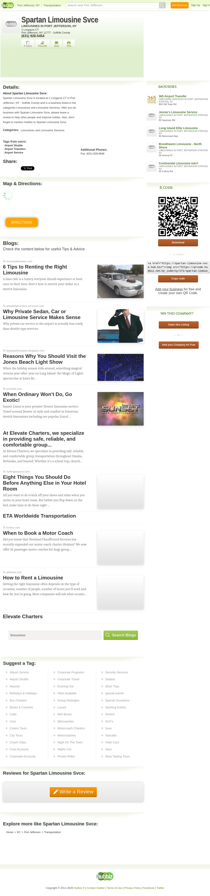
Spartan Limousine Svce (59, 19)
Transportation (52, 5)
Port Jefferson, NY (28, 5)
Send (56, 44)
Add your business (169, 289)
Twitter (160, 888)
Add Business (179, 5)
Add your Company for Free (178, 344)
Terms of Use (114, 888)
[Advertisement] (81, 64)
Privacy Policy (132, 888)
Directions (21, 222)
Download (178, 242)
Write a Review (75, 792)
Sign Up (195, 5)
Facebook (148, 888)
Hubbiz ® (79, 888)
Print (69, 44)
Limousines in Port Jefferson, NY (49, 26)
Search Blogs (120, 635)
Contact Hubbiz (96, 888)
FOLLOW (42, 44)
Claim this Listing (178, 324)
